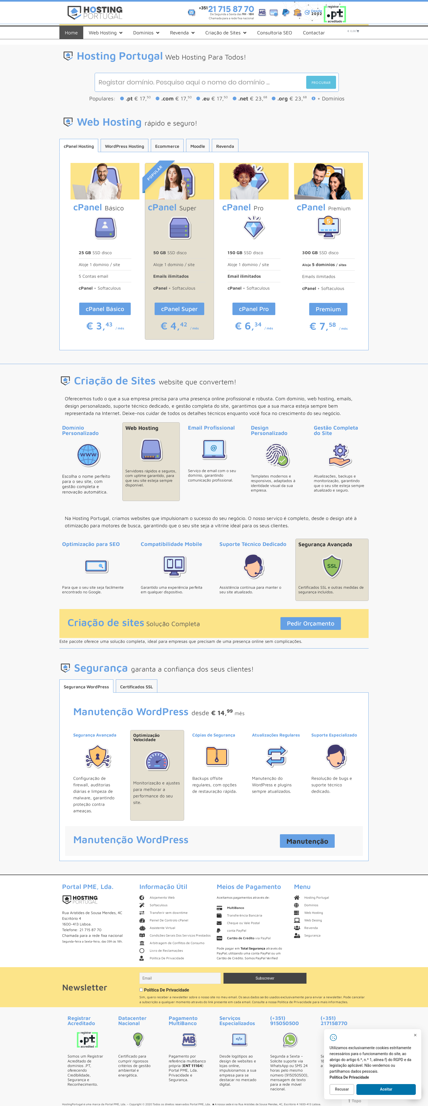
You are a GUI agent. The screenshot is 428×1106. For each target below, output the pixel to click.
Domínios (146, 33)
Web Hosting (105, 33)
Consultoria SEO (274, 32)
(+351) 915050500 (284, 1020)
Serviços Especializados (237, 1020)
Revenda (182, 33)
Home (71, 32)
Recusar (342, 1089)
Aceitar (386, 1089)
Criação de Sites (225, 33)
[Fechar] (415, 1035)
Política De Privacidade (166, 990)
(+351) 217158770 (334, 1020)
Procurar (321, 82)
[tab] (78, 145)
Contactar (314, 32)
